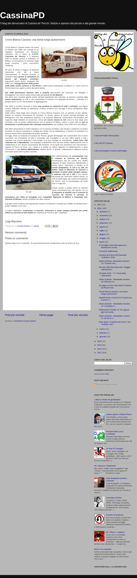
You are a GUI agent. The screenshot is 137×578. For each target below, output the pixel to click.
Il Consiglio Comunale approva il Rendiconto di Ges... (113, 246)
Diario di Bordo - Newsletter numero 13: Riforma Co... (114, 280)
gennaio (103, 336)
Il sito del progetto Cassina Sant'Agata (110, 151)
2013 (99, 349)
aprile (102, 242)
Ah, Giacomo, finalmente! (105, 466)
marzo (102, 329)
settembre (104, 223)
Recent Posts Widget (103, 384)
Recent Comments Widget (101, 374)
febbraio (103, 333)
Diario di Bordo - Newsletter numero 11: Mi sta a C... (114, 317)
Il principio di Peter (114, 498)
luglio (101, 230)
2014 (99, 345)
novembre (104, 215)
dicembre (103, 212)
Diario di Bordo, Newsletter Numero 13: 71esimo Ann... (114, 262)
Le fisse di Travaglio (114, 449)
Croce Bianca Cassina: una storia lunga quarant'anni (113, 293)
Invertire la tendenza (114, 515)
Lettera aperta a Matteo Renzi (118, 414)
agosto (102, 227)
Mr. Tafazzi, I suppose (115, 532)
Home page (46, 314)
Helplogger (114, 384)
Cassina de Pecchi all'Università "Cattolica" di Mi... (112, 256)
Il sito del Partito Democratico (106, 136)
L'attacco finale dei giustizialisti (107, 400)
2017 (99, 205)
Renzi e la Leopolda (102, 549)
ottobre (102, 219)
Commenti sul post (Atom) (25, 321)
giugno (102, 234)
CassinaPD (22, 15)
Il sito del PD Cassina (103, 143)
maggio (102, 238)
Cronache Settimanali (108, 251)
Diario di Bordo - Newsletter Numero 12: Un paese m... (114, 305)
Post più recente (15, 314)
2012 (99, 353)
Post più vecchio (78, 314)
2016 (99, 208)
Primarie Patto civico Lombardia (114, 432)
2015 (99, 341)
